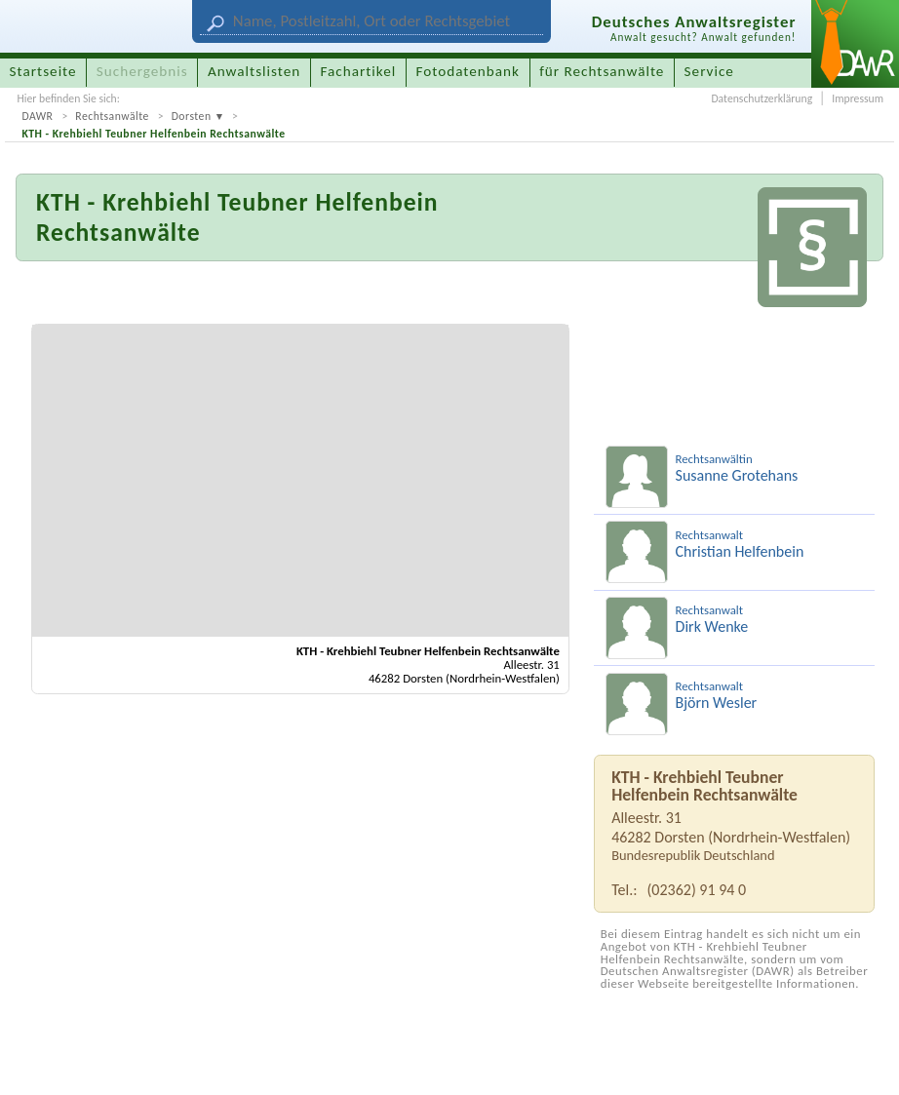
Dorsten (192, 116)
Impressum (857, 98)
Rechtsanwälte (112, 116)
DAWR (37, 116)
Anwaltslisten (254, 71)
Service (709, 71)
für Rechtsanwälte (601, 71)
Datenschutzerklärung (761, 98)
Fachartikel (358, 71)
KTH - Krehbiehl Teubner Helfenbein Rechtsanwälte (153, 133)
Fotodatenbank (468, 71)
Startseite (43, 71)
